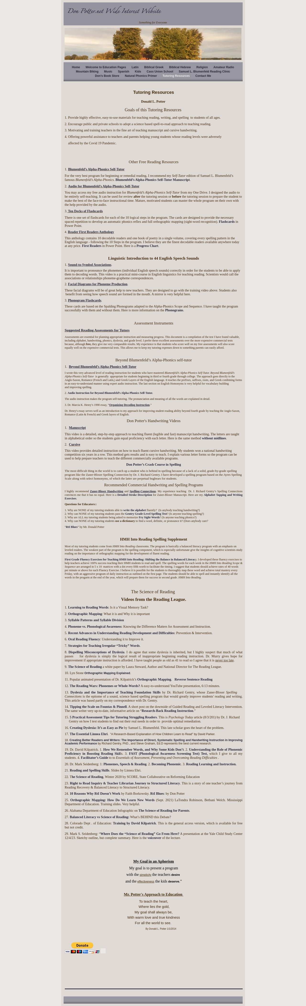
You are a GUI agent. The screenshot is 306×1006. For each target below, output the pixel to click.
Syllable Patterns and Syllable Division (96, 620)
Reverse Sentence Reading (194, 679)
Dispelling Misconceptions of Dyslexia (96, 652)
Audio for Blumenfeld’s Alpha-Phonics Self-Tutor (103, 186)
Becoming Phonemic (166, 764)
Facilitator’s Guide (94, 758)
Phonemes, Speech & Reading (125, 764)
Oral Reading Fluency (84, 639)
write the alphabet (134, 510)
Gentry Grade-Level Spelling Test (146, 513)
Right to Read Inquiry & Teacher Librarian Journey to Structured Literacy (125, 783)
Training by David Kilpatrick (134, 823)
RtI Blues (71, 527)
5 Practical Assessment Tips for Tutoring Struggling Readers (113, 717)
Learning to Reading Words (88, 607)
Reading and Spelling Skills (89, 770)
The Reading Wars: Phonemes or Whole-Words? (105, 686)
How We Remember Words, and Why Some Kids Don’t (143, 749)
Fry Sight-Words (149, 517)
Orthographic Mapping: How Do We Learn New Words (112, 800)
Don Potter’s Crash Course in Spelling (153, 464)
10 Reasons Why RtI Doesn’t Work (95, 793)
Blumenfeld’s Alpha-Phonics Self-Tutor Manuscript (152, 180)
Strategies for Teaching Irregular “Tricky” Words (104, 646)
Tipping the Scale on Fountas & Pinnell (98, 707)
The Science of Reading (85, 667)
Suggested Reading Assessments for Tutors (97, 330)
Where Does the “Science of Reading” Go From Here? (139, 834)
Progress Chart (147, 246)
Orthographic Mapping (85, 614)
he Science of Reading (87, 777)
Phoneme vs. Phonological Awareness (95, 626)
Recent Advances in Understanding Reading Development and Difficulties (121, 633)
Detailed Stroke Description (134, 495)
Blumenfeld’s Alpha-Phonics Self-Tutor (96, 169)
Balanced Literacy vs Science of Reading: (100, 817)
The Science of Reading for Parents (163, 810)
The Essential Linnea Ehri (89, 734)
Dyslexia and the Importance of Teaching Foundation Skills (116, 692)
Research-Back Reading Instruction (167, 711)
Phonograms (174, 310)
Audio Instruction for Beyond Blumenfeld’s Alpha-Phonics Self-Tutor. (110, 393)
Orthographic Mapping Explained (107, 673)
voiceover (154, 838)
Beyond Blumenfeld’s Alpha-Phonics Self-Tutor (103, 367)
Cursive (74, 444)
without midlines (214, 438)
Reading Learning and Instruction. (211, 764)
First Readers (91, 246)
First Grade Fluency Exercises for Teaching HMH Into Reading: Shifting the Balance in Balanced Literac (130, 559)
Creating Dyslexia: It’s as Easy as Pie (96, 728)
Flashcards (227, 222)
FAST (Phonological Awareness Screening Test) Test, (168, 753)
